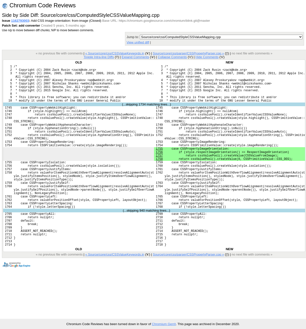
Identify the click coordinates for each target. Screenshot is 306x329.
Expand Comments (135, 57)
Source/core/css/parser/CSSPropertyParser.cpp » (188, 53)
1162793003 (20, 20)
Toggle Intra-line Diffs (99, 57)
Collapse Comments (172, 57)
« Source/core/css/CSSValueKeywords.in (114, 53)
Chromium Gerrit (164, 324)
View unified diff (137, 42)
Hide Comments (207, 57)
